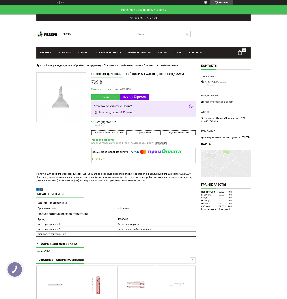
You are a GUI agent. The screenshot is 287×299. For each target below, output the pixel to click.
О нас (178, 52)
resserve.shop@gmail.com (219, 101)
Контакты (195, 52)
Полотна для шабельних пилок (122, 65)
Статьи (162, 52)
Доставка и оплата (108, 52)
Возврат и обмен (139, 52)
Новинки (65, 52)
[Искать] (187, 34)
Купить (105, 97)
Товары (83, 52)
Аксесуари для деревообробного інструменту (73, 65)
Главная (45, 52)
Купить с (134, 97)
